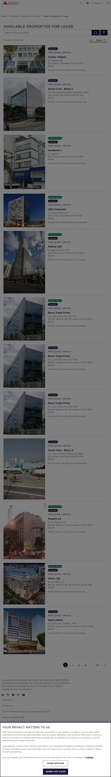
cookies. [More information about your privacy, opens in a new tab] (89, 757)
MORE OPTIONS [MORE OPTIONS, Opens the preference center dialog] (55, 763)
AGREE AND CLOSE (56, 771)
